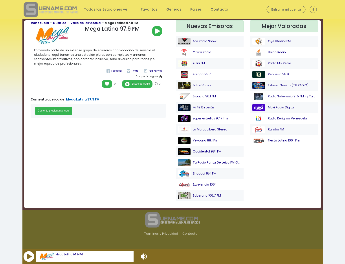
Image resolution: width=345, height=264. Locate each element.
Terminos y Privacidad (161, 233)
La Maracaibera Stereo (202, 129)
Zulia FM (191, 63)
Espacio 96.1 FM (197, 96)
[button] (29, 256)
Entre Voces (194, 85)
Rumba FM (268, 129)
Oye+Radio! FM (271, 41)
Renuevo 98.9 (270, 74)
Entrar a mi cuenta (286, 9)
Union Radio (269, 52)
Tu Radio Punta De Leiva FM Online (209, 162)
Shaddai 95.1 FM (197, 173)
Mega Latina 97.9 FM (69, 254)
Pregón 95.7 (194, 74)
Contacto (219, 9)
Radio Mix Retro (271, 63)
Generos (174, 9)
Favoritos (149, 9)
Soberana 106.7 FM (199, 195)
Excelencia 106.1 (197, 184)
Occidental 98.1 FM (199, 151)
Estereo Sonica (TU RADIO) (280, 85)
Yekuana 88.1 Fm (198, 140)
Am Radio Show (197, 41)
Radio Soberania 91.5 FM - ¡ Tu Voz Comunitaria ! (284, 96)
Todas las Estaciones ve (106, 9)
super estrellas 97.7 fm (203, 118)
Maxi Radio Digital (273, 107)
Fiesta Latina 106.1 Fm (276, 140)
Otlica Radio (194, 52)
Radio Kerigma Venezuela (279, 118)
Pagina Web (155, 71)
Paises (196, 9)
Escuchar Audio (141, 83)
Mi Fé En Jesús (196, 107)
